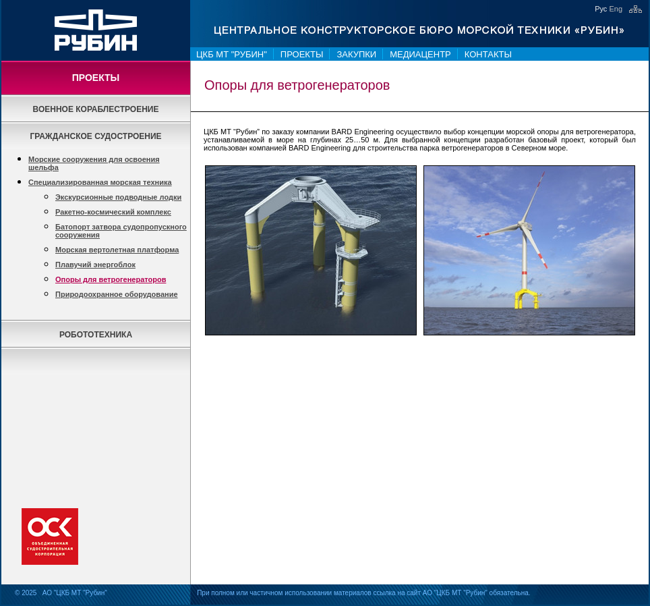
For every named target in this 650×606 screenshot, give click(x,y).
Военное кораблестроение (96, 109)
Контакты (488, 54)
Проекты (302, 54)
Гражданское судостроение (95, 136)
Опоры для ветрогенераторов (110, 279)
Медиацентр (420, 54)
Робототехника (95, 334)
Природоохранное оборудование (116, 294)
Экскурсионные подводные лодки (118, 197)
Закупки (356, 54)
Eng (615, 9)
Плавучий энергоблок (95, 264)
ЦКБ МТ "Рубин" (231, 54)
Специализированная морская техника (100, 182)
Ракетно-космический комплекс (113, 212)
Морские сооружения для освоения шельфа (94, 163)
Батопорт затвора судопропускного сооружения (121, 231)
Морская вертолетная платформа (117, 250)
